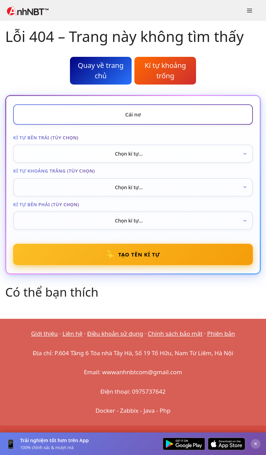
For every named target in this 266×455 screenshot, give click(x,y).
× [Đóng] (255, 443)
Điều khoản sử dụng (115, 334)
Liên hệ (72, 334)
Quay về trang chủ (101, 70)
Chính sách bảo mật (175, 334)
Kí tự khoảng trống (165, 70)
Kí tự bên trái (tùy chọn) (45, 137)
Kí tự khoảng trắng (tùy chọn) (54, 171)
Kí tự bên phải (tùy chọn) (46, 204)
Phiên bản (221, 334)
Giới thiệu (44, 334)
